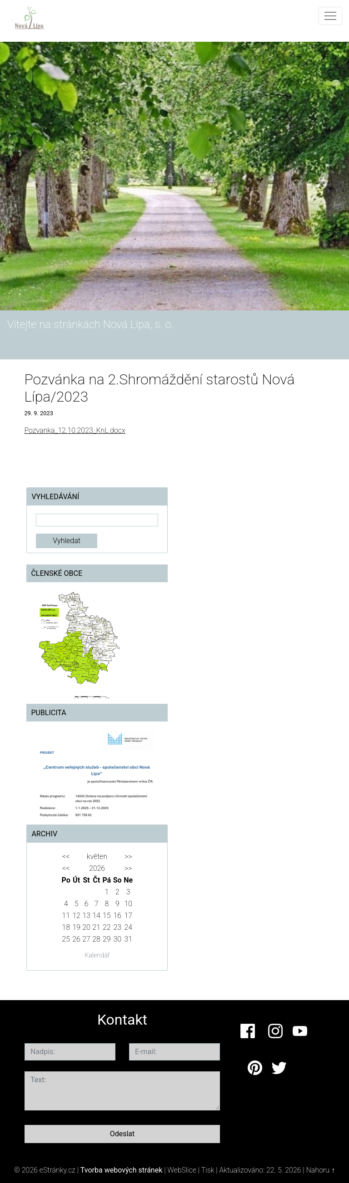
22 (107, 927)
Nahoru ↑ (320, 1170)
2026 (97, 868)
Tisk (207, 1170)
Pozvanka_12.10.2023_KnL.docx (74, 430)
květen (97, 856)
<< (66, 856)
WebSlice (181, 1170)
